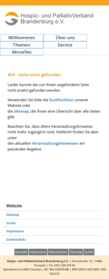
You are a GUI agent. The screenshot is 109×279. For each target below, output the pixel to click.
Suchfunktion (61, 99)
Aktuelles (22, 52)
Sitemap (21, 111)
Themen (21, 45)
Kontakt (21, 252)
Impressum (15, 231)
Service (65, 45)
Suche (10, 223)
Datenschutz (16, 239)
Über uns (65, 37)
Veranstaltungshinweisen (55, 143)
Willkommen (21, 37)
